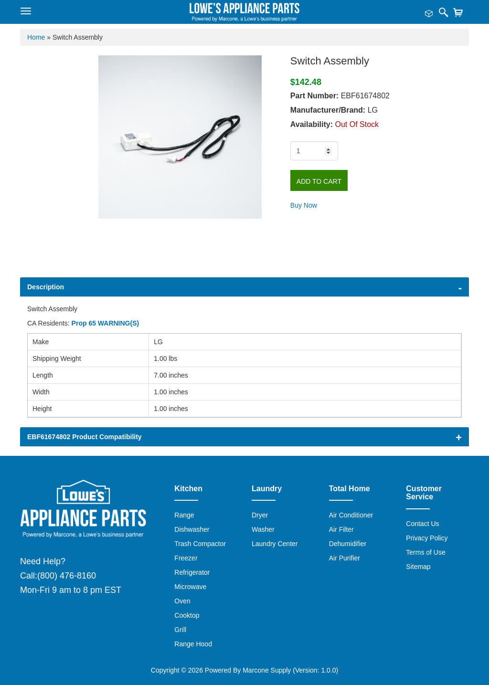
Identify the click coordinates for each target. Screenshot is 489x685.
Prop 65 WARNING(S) (105, 323)
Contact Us (422, 523)
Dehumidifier (348, 544)
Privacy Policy (426, 538)
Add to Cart (319, 181)
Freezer (185, 558)
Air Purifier (344, 558)
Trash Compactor (200, 544)
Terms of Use (425, 552)
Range (184, 515)
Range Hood (193, 644)
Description (45, 287)
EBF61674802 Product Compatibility (84, 437)
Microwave (190, 586)
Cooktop (186, 615)
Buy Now (303, 205)
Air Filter (341, 529)
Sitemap (418, 566)
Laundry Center (275, 544)
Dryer (260, 515)
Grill (180, 629)
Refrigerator (192, 572)
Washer (263, 529)
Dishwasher (191, 529)
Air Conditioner (351, 515)
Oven (182, 601)
